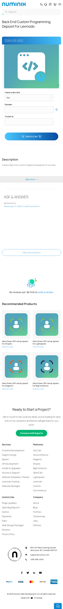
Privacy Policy (8, 534)
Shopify (36, 463)
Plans (4, 520)
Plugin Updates (9, 503)
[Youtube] (40, 572)
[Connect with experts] (31, 433)
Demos (5, 511)
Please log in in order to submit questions (22, 206)
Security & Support (11, 472)
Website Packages (11, 486)
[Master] (31, 581)
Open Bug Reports (11, 507)
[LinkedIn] (34, 572)
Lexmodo (37, 481)
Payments (7, 516)
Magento (37, 459)
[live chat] (58, 606)
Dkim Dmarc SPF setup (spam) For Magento (15, 384)
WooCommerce (40, 454)
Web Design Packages (13, 525)
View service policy (32, 252)
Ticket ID (9, 116)
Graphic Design (9, 454)
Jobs (35, 520)
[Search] (31, 12)
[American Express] (53, 581)
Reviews (6, 529)
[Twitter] (27, 572)
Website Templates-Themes (16, 477)
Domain (8, 104)
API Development (10, 463)
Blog (35, 507)
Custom (37, 486)
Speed (5, 459)
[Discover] (42, 581)
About (36, 503)
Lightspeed (38, 477)
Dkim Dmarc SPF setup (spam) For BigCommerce (46, 384)
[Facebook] (22, 572)
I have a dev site (12, 92)
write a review (45, 292)
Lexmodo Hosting (10, 481)
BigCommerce (40, 468)
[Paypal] (9, 581)
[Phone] (41, 4)
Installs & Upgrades (11, 468)
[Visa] (20, 581)
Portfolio (37, 511)
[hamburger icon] (59, 4)
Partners (37, 525)
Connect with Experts (31, 433)
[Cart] (54, 4)
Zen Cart (37, 450)
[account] (50, 4)
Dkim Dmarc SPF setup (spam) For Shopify (15, 342)
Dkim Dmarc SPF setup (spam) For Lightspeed (46, 342)
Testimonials (39, 516)
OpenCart (37, 472)
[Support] (45, 4)
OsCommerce (39, 490)
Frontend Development (13, 450)
